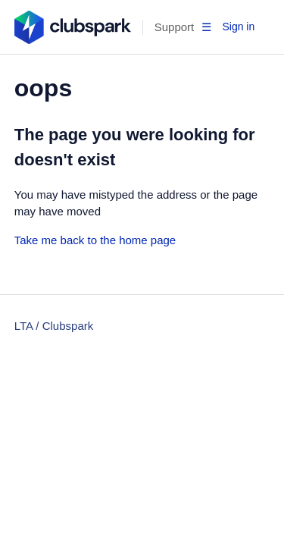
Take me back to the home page (95, 240)
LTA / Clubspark (54, 325)
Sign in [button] (238, 26)
